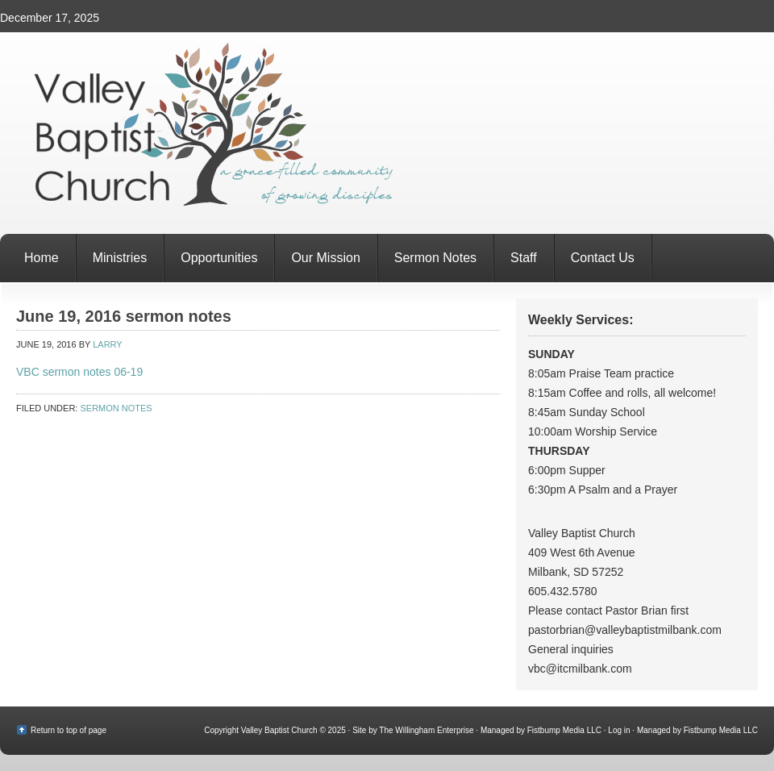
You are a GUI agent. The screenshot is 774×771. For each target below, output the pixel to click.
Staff (523, 258)
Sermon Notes (435, 258)
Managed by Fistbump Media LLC (541, 730)
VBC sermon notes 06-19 (79, 371)
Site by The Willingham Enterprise (412, 730)
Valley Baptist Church (387, 133)
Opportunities (219, 258)
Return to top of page (68, 730)
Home (41, 258)
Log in (619, 730)
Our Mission (325, 258)
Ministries (120, 258)
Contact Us (603, 258)
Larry (107, 344)
